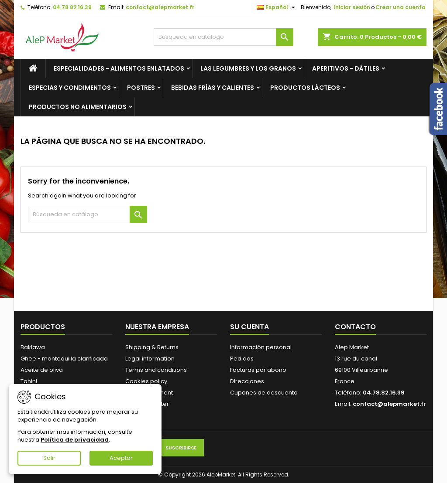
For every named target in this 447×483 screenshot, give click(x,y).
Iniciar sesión (352, 7)
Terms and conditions (156, 370)
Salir (49, 458)
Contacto (355, 327)
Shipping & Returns (152, 347)
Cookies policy (146, 381)
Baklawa (33, 347)
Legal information (150, 358)
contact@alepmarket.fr (160, 7)
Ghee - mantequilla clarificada (64, 358)
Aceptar (121, 458)
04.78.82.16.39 (72, 7)
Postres (141, 87)
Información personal (261, 347)
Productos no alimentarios (78, 106)
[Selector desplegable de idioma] (277, 7)
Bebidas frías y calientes (212, 87)
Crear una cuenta (400, 7)
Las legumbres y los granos (248, 68)
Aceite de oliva (42, 370)
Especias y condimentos (70, 87)
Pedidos (242, 358)
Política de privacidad (75, 439)
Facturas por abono (258, 370)
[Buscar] (223, 37)
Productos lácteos (305, 87)
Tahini (29, 381)
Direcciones (247, 381)
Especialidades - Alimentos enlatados (119, 68)
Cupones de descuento (264, 392)
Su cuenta (249, 327)
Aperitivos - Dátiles (345, 68)
